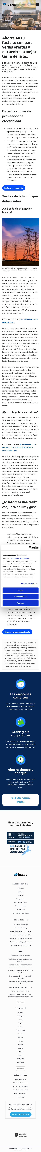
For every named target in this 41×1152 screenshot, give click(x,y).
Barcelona (20, 1016)
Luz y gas (20, 888)
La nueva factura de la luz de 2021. (20, 320)
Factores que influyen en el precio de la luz (20, 983)
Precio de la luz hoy (20, 928)
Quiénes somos (20, 1079)
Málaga (20, 1037)
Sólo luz (20, 892)
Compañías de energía (20, 924)
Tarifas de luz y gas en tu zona (20, 945)
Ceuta (21, 1023)
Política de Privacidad (20, 1090)
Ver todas (20, 1069)
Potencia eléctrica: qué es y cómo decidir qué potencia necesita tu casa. (19, 447)
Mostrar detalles (27, 584)
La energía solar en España (20, 956)
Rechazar (20, 603)
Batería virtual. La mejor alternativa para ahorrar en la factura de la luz (20, 966)
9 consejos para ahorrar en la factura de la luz (20, 971)
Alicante (20, 1013)
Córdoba (20, 1027)
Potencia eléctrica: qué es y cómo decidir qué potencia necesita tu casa (20, 995)
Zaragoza (20, 1062)
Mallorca (20, 1041)
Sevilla (20, 1048)
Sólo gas (20, 895)
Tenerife (20, 1051)
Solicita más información (20, 1114)
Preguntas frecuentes (20, 1086)
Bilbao (20, 1020)
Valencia (20, 1055)
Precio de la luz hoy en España (20, 931)
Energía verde (20, 899)
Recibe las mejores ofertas (20, 799)
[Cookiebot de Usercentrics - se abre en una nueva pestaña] (29, 547)
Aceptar (20, 590)
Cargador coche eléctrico (20, 913)
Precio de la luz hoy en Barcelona (21, 938)
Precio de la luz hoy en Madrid (20, 935)
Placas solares (20, 909)
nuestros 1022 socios (20, 559)
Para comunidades (20, 902)
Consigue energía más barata (17, 632)
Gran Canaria (20, 1030)
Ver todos (20, 1002)
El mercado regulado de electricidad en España (20, 977)
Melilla (20, 1044)
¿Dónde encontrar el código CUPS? (20, 987)
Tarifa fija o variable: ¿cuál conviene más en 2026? (20, 960)
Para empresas (20, 906)
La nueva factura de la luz (20, 991)
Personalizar (20, 597)
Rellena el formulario (13, 188)
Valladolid (20, 1059)
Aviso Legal (20, 1097)
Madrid (20, 1034)
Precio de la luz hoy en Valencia (20, 942)
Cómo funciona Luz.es (20, 1083)
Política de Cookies (20, 1093)
